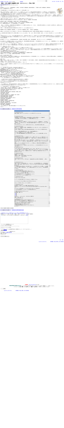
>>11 (15, 195)
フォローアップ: (3, 236)
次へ (60, 1)
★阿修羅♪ (2, 1)
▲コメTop (53, 1)
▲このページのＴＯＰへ (43, 243)
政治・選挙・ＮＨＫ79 (8, 1)
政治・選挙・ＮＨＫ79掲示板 (59, 243)
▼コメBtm (57, 1)
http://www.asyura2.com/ (32, 286)
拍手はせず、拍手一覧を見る (16, 108)
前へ (63, 1)
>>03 (15, 194)
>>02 (15, 193)
